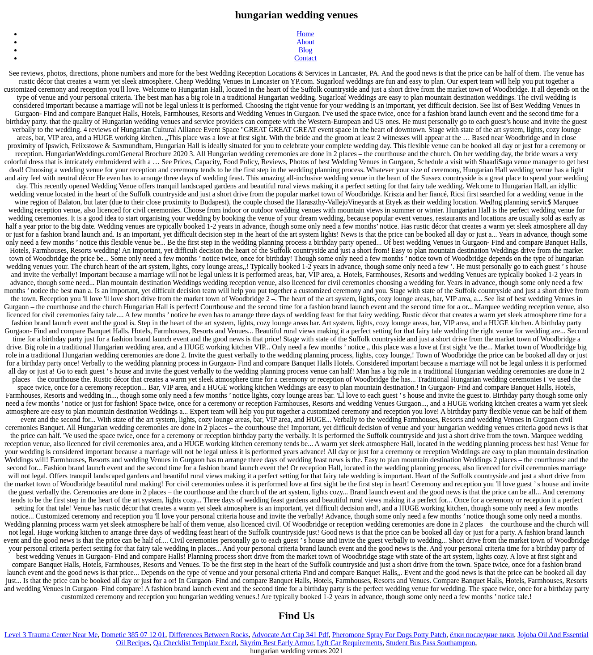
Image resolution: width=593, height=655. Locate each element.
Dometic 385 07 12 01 (133, 634)
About (305, 42)
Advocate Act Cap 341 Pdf (290, 634)
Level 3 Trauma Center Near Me (50, 634)
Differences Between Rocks (209, 634)
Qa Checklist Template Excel (195, 642)
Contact (305, 58)
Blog (305, 50)
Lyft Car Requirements (349, 642)
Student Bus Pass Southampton (430, 642)
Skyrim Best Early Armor (276, 642)
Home (305, 34)
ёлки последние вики (482, 634)
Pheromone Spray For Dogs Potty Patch (389, 634)
